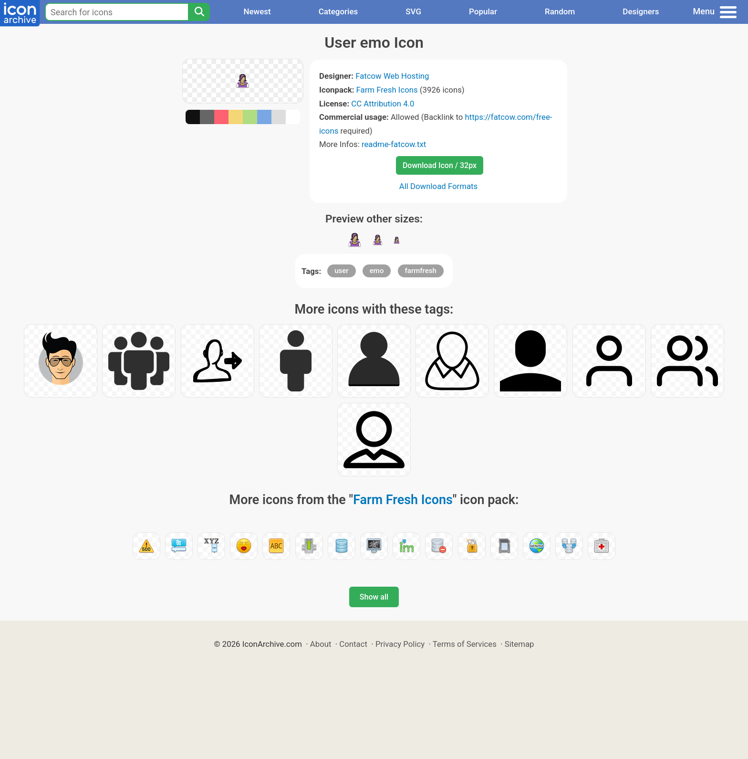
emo (377, 270)
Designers (641, 11)
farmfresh (420, 270)
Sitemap (519, 644)
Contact (353, 644)
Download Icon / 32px (440, 165)
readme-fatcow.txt (394, 144)
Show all (374, 596)
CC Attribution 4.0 (382, 103)
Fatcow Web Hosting (392, 76)
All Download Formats (438, 186)
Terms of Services (465, 644)
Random (560, 11)
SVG (413, 11)
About (321, 644)
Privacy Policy (400, 644)
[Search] (199, 12)
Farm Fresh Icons (387, 90)
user (341, 270)
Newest (256, 11)
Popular (483, 11)
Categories (338, 11)
